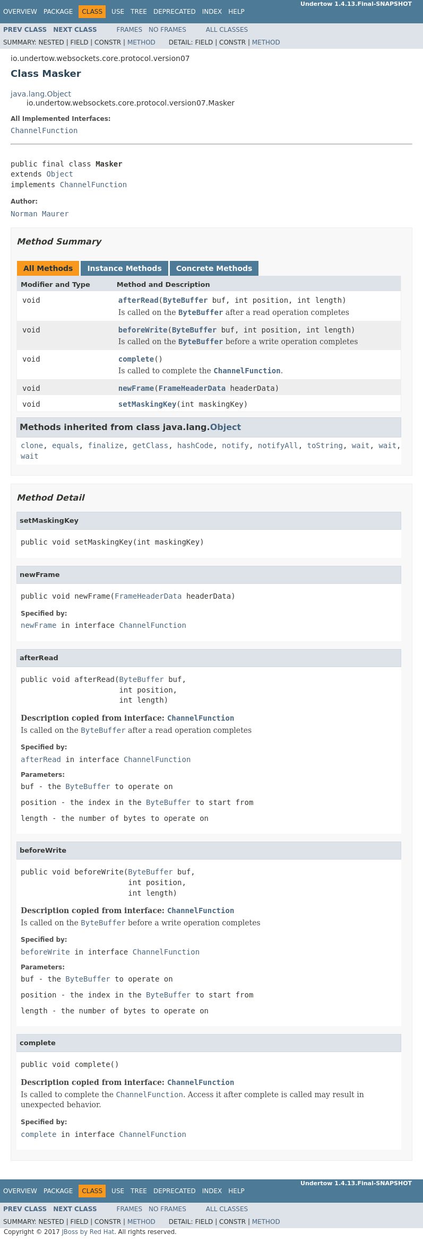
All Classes (227, 29)
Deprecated (174, 11)
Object (59, 174)
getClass (150, 445)
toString (325, 445)
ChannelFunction (44, 130)
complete (136, 359)
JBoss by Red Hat (88, 1232)
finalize (105, 445)
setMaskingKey (147, 404)
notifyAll (278, 445)
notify (235, 445)
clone (32, 445)
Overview (20, 11)
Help (236, 11)
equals (65, 445)
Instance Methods (124, 268)
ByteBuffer (185, 300)
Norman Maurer (40, 213)
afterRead (138, 300)
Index (212, 11)
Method (141, 42)
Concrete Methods (214, 268)
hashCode (195, 445)
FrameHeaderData (192, 388)
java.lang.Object (41, 94)
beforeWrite (143, 330)
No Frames (167, 29)
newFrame (136, 388)
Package (58, 11)
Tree (139, 11)
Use (117, 11)
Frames (130, 29)
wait (361, 445)
